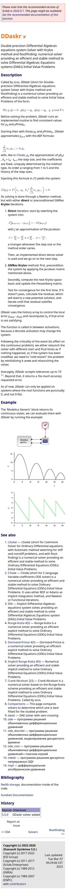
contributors (18, 884)
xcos (16, 82)
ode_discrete (16, 731)
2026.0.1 (18, 11)
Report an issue (13, 823)
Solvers (33, 832)
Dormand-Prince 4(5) (21, 642)
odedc (12, 758)
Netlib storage (10, 784)
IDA (10, 604)
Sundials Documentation (17, 795)
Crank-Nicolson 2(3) (21, 681)
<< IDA (5, 832)
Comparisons (16, 704)
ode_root (14, 746)
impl (11, 765)
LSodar (12, 542)
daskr (11, 715)
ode (10, 719)
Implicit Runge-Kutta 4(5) (24, 661)
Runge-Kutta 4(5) (19, 623)
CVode (21, 155)
